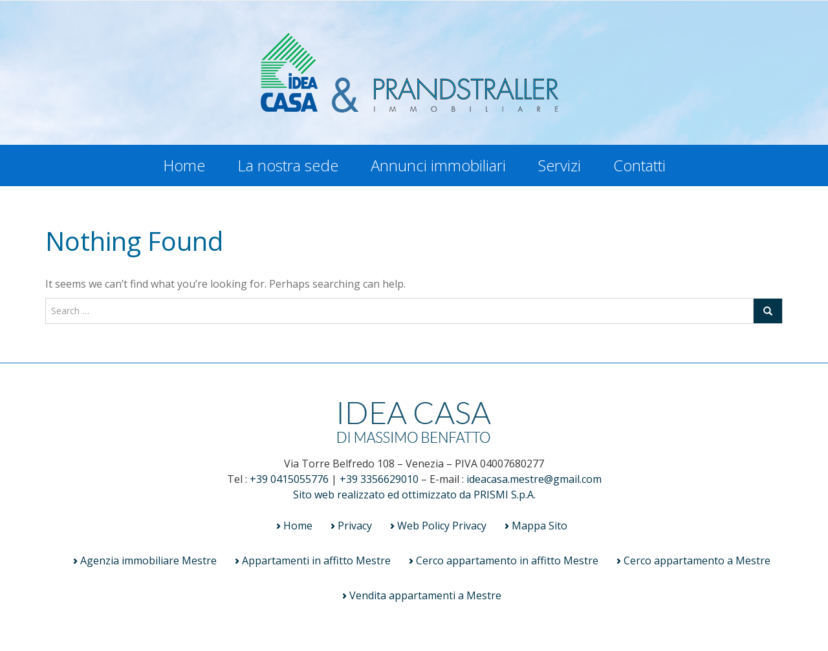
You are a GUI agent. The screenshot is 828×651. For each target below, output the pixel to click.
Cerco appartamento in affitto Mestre (507, 560)
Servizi (559, 165)
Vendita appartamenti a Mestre (425, 595)
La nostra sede (287, 165)
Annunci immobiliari (438, 165)
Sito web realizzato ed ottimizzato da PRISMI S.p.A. (414, 494)
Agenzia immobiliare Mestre (148, 560)
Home (184, 165)
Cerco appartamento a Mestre (697, 560)
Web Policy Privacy (441, 525)
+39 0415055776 (289, 479)
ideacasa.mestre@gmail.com (534, 479)
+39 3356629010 (379, 479)
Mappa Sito (539, 525)
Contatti (639, 165)
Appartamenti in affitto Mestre (316, 560)
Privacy (355, 525)
